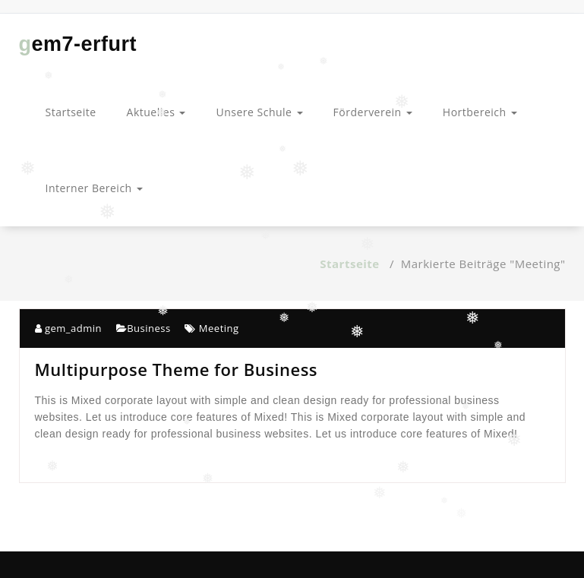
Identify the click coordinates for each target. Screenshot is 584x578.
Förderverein (372, 112)
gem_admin (68, 328)
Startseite (71, 112)
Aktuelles (156, 112)
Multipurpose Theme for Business (176, 369)
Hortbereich (480, 112)
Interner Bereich (94, 188)
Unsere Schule (259, 112)
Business (149, 328)
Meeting (219, 328)
